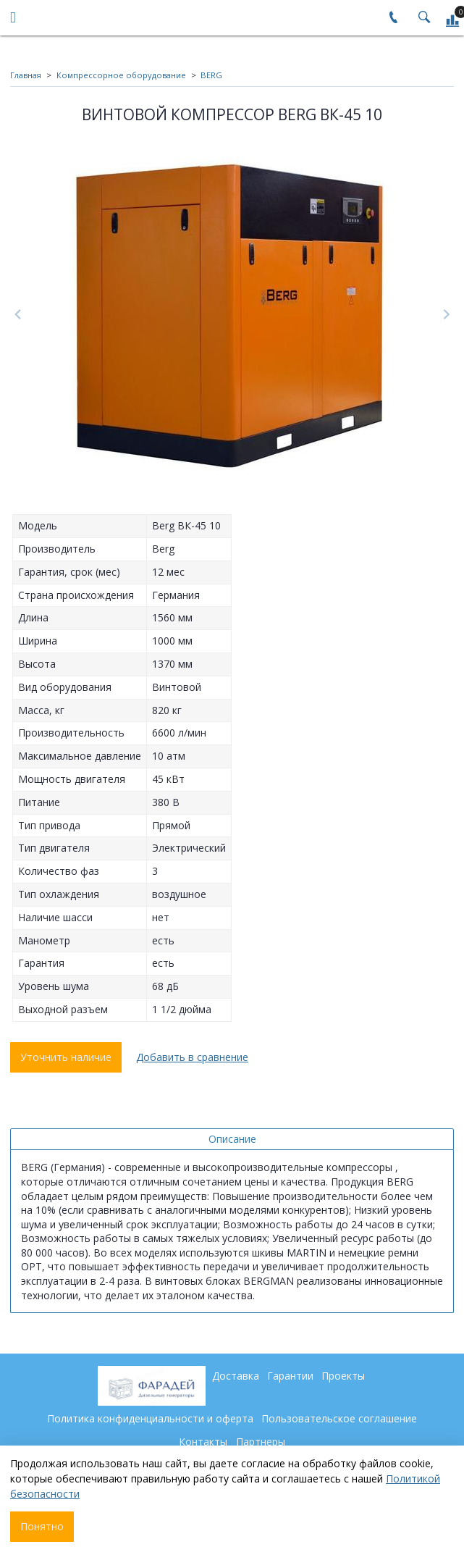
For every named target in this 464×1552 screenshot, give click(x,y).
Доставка (235, 1376)
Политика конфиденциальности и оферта (150, 1418)
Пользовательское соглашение (339, 1418)
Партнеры (260, 1441)
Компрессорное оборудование (121, 75)
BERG (211, 75)
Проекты (343, 1376)
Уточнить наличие (65, 1057)
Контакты (203, 1441)
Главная (25, 75)
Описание (232, 1139)
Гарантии (290, 1376)
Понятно (42, 1526)
